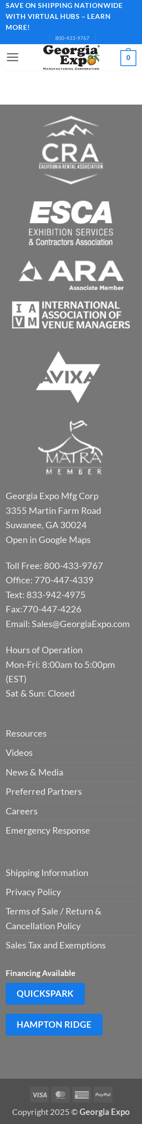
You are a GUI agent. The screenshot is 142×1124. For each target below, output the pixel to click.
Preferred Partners (44, 791)
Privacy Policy (33, 891)
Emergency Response (48, 830)
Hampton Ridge (54, 1024)
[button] (12, 57)
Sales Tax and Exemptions (56, 944)
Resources (26, 733)
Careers (21, 810)
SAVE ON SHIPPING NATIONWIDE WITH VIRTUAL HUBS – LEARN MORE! (64, 16)
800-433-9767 (72, 38)
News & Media (34, 771)
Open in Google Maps (48, 539)
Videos (19, 752)
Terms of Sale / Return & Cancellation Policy (53, 918)
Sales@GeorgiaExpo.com (81, 623)
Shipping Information (47, 872)
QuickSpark (45, 993)
